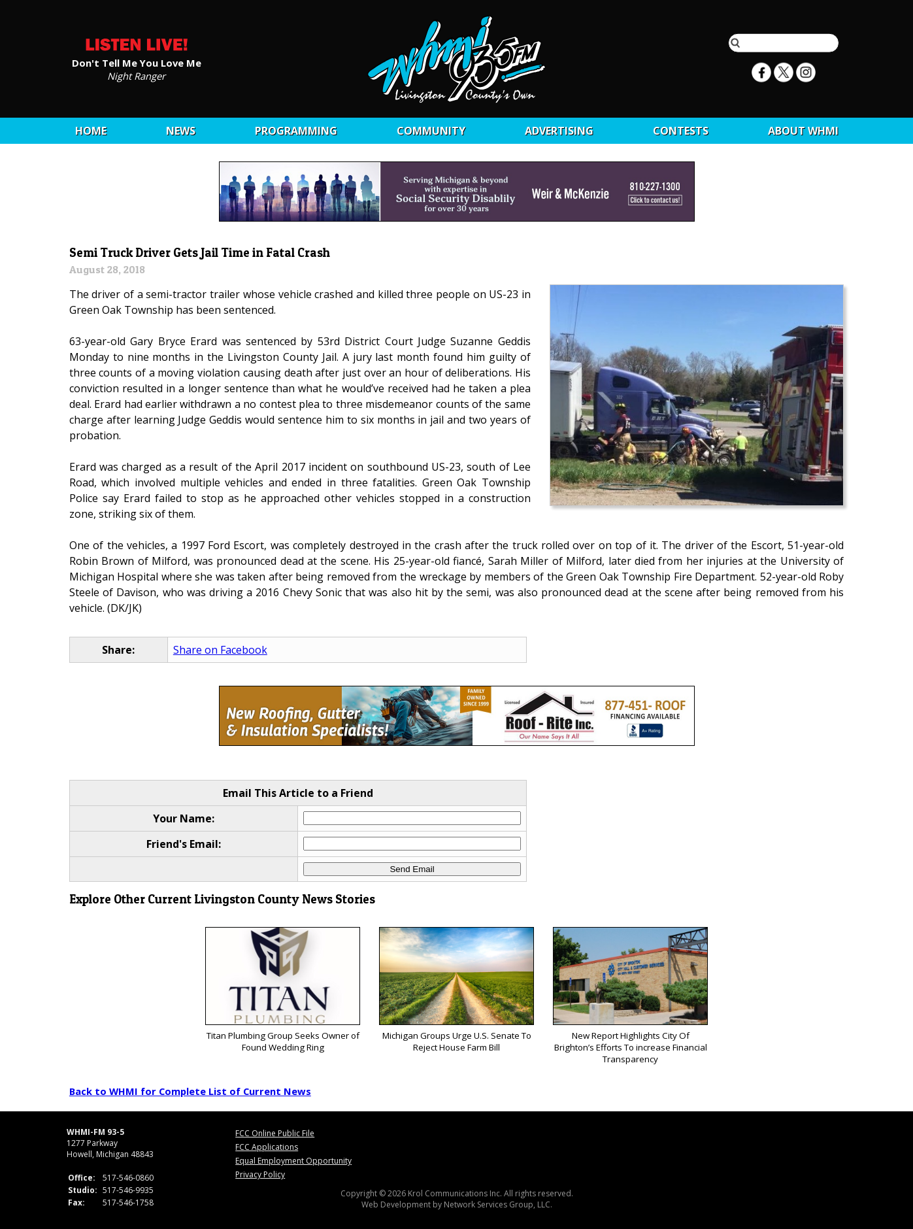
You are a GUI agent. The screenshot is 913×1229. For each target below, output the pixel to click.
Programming (296, 131)
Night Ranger (136, 75)
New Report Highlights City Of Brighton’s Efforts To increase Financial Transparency (630, 996)
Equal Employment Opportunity (293, 1160)
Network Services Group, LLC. (498, 1204)
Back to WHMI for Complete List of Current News (190, 1091)
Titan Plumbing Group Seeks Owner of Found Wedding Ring (282, 990)
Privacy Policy (260, 1174)
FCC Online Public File (274, 1133)
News (180, 131)
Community (431, 131)
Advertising (559, 131)
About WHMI (803, 131)
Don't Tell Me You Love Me (136, 62)
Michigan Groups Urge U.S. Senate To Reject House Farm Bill (456, 990)
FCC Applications (266, 1147)
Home (91, 131)
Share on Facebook (220, 650)
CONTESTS (680, 131)
